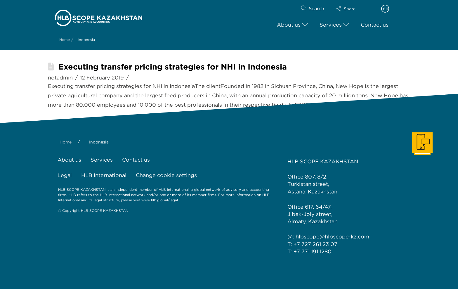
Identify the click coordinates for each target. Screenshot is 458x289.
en (385, 8)
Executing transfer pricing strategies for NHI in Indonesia (172, 67)
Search (316, 8)
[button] (350, 9)
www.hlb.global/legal (159, 200)
